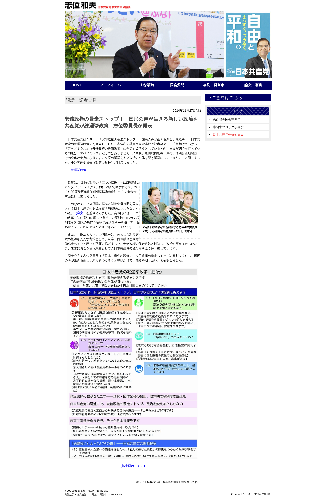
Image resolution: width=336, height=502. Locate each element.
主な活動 (147, 85)
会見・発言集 (213, 85)
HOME (77, 85)
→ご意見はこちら (224, 97)
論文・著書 (253, 85)
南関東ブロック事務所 (226, 127)
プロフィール (110, 85)
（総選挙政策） (78, 170)
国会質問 (177, 85)
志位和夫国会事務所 (224, 119)
